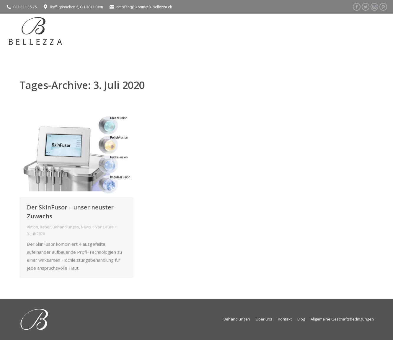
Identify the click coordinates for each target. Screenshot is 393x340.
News (86, 227)
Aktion (32, 227)
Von (104, 227)
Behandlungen (66, 227)
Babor (45, 227)
